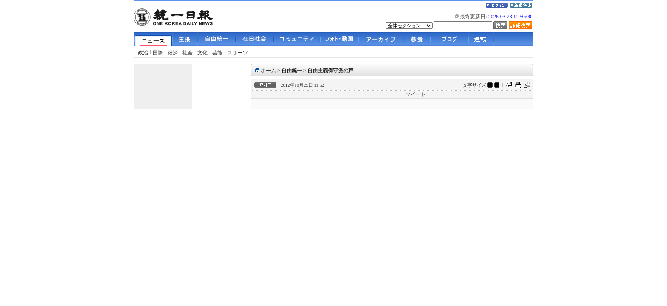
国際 (158, 53)
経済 (173, 53)
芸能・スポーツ (230, 53)
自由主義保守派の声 (330, 71)
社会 (187, 53)
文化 (202, 53)
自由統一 (292, 71)
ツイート (415, 94)
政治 (143, 53)
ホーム (268, 71)
